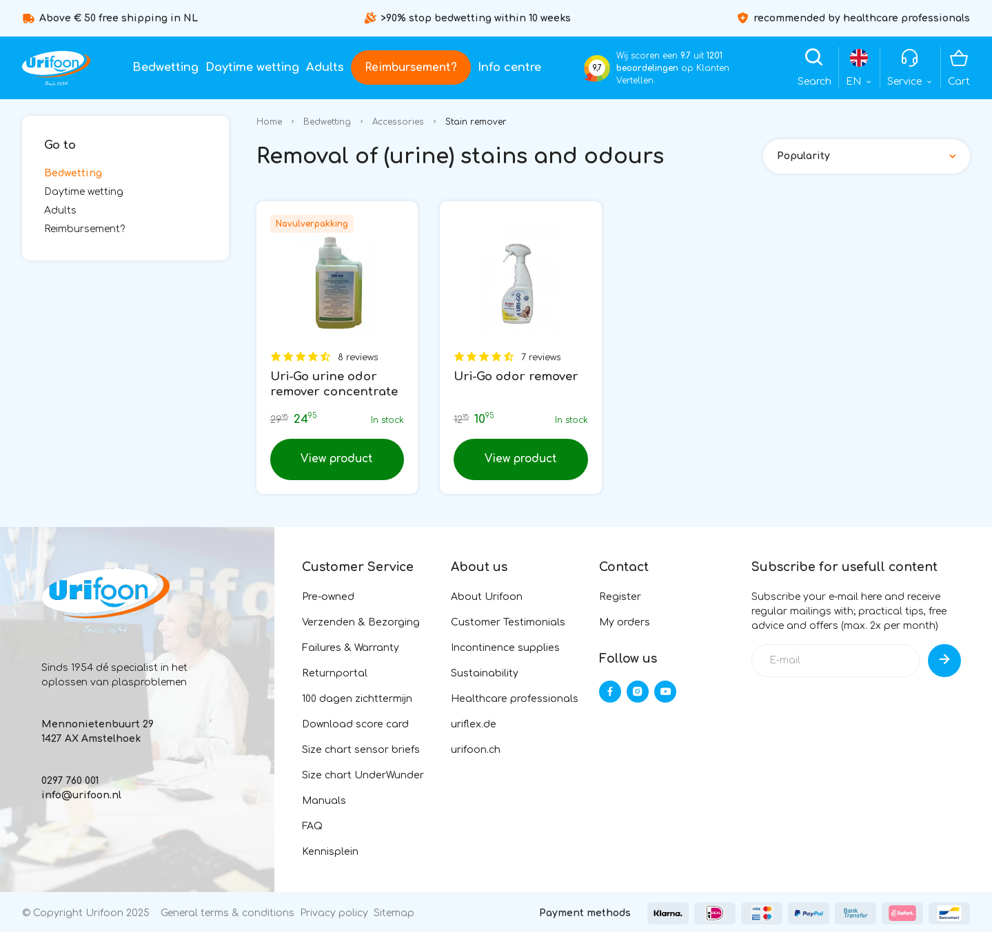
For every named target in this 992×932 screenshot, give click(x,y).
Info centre (509, 67)
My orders (624, 622)
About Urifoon (487, 597)
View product (337, 459)
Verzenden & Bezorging (361, 622)
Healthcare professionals (514, 699)
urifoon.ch (475, 750)
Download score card (355, 724)
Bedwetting (165, 67)
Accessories (398, 122)
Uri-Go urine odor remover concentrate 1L (334, 391)
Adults (325, 67)
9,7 (597, 68)
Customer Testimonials (508, 622)
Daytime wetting (252, 67)
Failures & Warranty (350, 648)
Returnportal (334, 673)
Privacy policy (334, 913)
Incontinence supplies (505, 648)
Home (269, 122)
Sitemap (394, 913)
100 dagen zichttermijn (357, 699)
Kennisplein (330, 852)
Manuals (324, 801)
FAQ (312, 826)
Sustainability (484, 673)
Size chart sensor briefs (361, 750)
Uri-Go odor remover (516, 376)
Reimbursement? (411, 67)
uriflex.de (473, 724)
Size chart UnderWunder (363, 775)
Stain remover (476, 122)
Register (620, 597)
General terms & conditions (227, 913)
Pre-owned (328, 597)
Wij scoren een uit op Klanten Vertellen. (672, 68)
